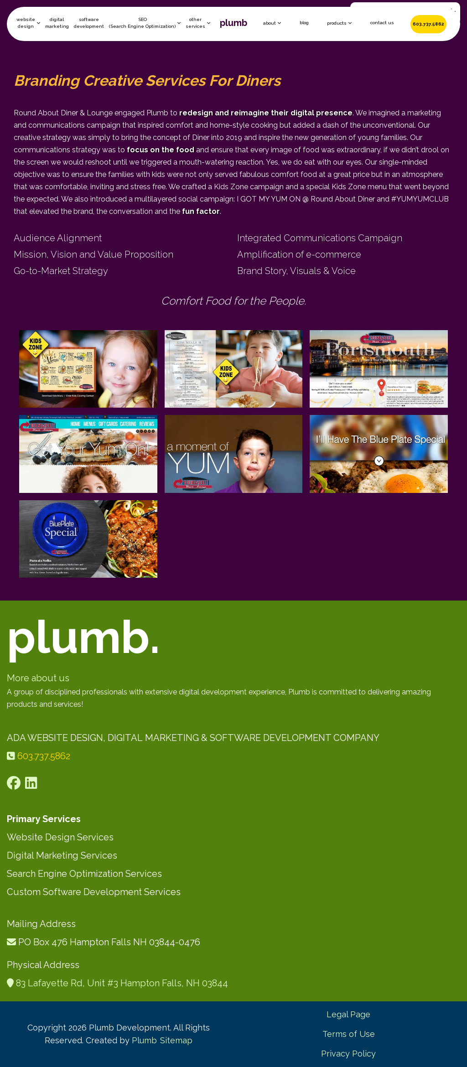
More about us (38, 678)
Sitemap (176, 1040)
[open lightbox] (88, 369)
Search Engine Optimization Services (84, 873)
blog (304, 22)
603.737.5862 (428, 23)
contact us (382, 22)
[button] (28, 23)
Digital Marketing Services (62, 855)
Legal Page (348, 1014)
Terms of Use (348, 1034)
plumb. (83, 636)
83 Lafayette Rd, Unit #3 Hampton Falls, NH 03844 (122, 983)
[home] (233, 24)
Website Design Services (60, 837)
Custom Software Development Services (94, 891)
